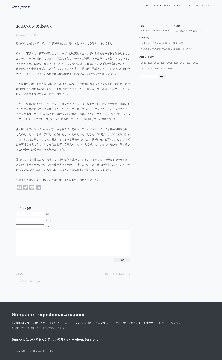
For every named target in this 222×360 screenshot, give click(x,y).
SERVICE (187, 6)
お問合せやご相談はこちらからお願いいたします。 (41, 328)
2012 (195, 62)
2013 (189, 62)
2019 (150, 62)
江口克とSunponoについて (188, 30)
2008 (162, 68)
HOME (146, 6)
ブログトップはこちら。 (30, 281)
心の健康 (175, 49)
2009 (156, 68)
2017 (162, 62)
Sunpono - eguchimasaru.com (156, 30)
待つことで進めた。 (116, 274)
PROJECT (156, 6)
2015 (176, 62)
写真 (181, 43)
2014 (182, 62)
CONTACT (206, 6)
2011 (143, 68)
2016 (169, 62)
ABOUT (177, 6)
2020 (143, 62)
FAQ (197, 6)
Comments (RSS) (43, 351)
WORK (167, 6)
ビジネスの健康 (159, 43)
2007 (169, 68)
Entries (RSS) (19, 351)
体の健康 (173, 43)
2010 (150, 68)
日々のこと (34, 35)
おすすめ (145, 43)
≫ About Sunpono (85, 339)
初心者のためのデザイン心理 (155, 49)
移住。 (22, 274)
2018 (156, 62)
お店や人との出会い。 (35, 26)
